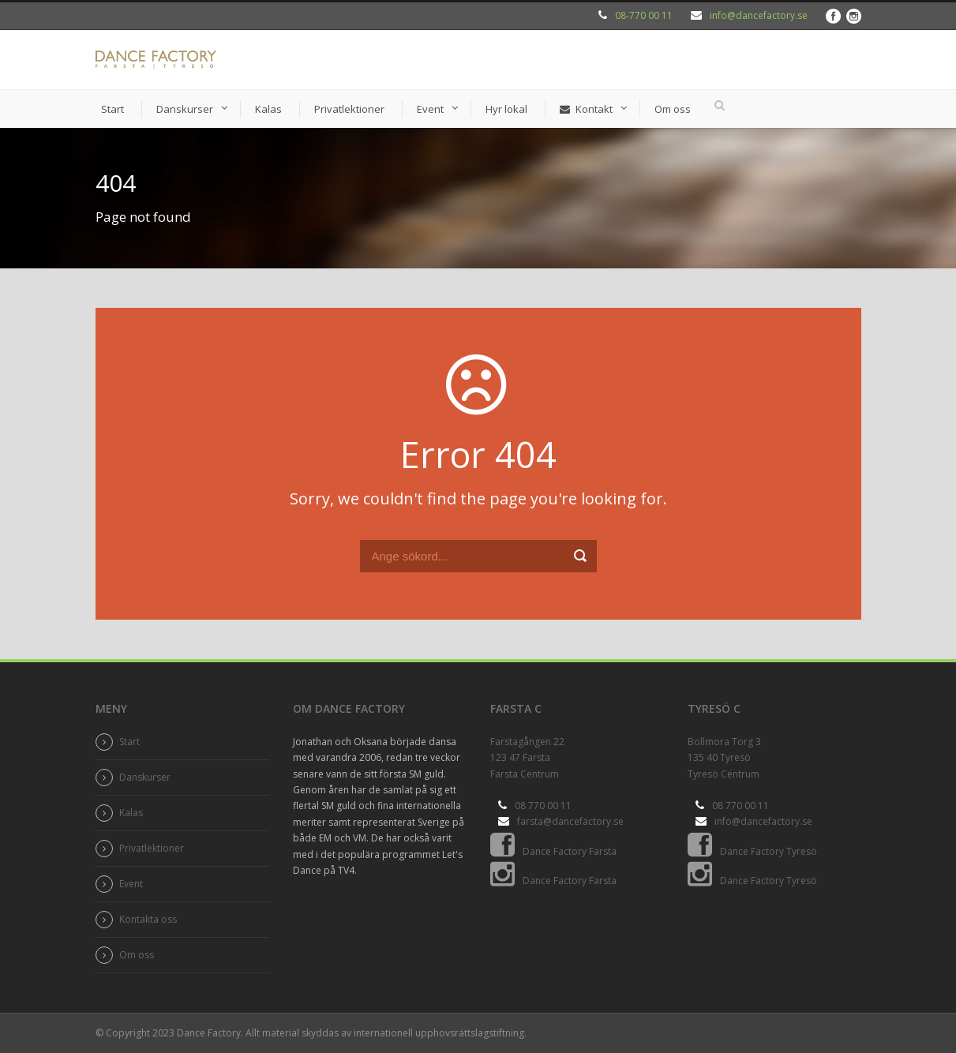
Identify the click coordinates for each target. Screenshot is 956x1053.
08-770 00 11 (644, 15)
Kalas (268, 109)
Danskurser (184, 109)
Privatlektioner (349, 109)
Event (430, 109)
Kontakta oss (148, 919)
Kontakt (586, 109)
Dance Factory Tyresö (752, 851)
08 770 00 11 (543, 805)
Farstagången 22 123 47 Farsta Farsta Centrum (527, 758)
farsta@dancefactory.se (570, 821)
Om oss (672, 109)
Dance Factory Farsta (553, 851)
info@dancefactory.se (759, 15)
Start (112, 109)
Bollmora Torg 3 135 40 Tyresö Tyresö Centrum (724, 758)
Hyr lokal (506, 109)
